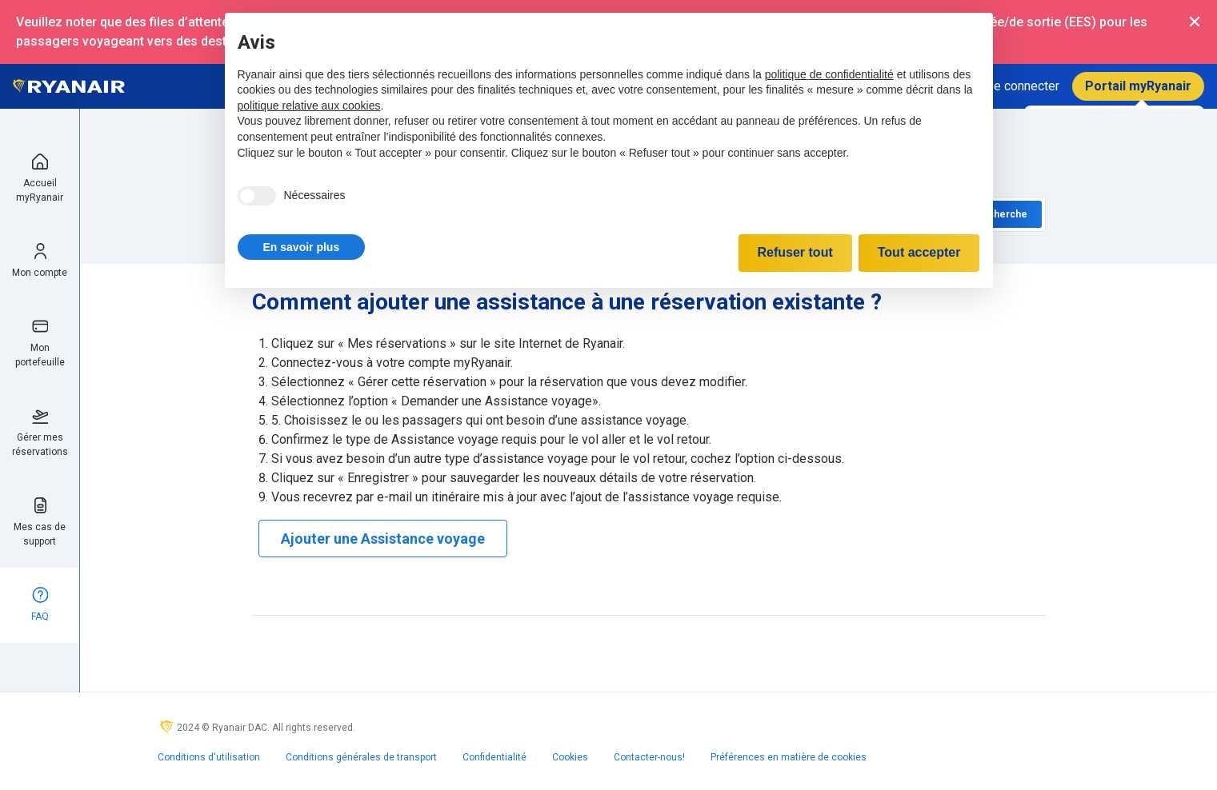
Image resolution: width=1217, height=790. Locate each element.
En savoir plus (301, 247)
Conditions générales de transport (361, 757)
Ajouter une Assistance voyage (383, 538)
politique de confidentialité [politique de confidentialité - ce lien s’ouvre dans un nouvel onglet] (829, 74)
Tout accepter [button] (919, 252)
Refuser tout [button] (795, 252)
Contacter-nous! (649, 757)
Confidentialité (494, 757)
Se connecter (1022, 86)
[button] (302, 247)
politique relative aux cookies (309, 105)
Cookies (570, 757)
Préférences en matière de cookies (789, 757)
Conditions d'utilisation (209, 757)
